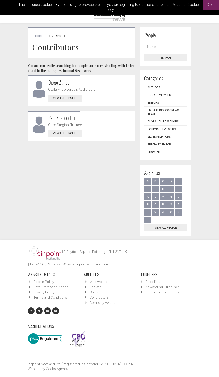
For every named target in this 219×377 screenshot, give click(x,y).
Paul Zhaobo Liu (61, 117)
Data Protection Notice (51, 287)
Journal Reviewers (162, 129)
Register (96, 287)
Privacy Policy (43, 292)
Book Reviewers (159, 95)
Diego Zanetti (60, 82)
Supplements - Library (162, 292)
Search (165, 57)
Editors (153, 102)
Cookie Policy (43, 282)
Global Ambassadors (163, 121)
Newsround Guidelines (162, 287)
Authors (154, 87)
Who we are (99, 282)
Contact (96, 292)
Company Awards (103, 303)
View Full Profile (67, 98)
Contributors (99, 297)
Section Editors (159, 136)
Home (39, 36)
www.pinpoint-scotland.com (87, 264)
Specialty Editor (159, 144)
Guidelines (153, 282)
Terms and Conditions (50, 297)
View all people (165, 227)
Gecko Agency (57, 369)
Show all (154, 152)
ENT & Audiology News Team (163, 112)
